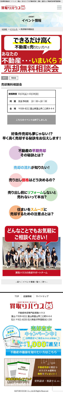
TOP (17, 296)
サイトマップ (42, 296)
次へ (44, 281)
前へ (19, 281)
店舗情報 (27, 296)
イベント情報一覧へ (31, 281)
